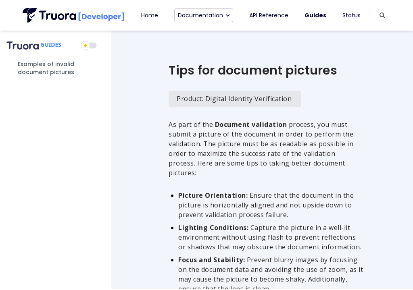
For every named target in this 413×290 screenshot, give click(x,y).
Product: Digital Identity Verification (234, 98)
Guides (315, 15)
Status (351, 15)
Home (149, 15)
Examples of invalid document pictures (46, 68)
